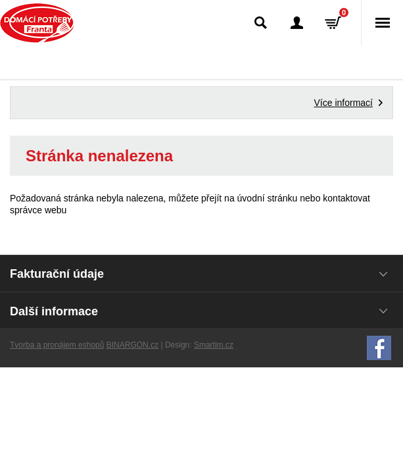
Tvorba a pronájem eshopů (57, 345)
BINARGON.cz (132, 345)
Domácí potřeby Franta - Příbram (37, 23)
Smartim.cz (213, 345)
